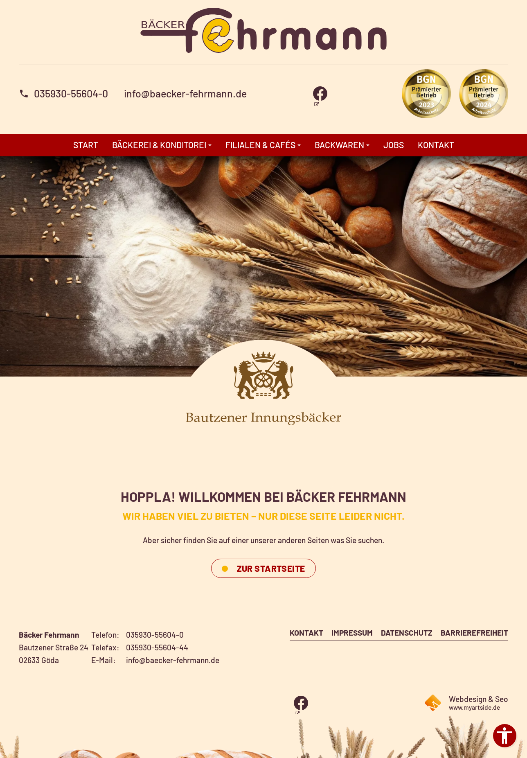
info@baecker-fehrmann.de (185, 93)
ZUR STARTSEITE (271, 568)
